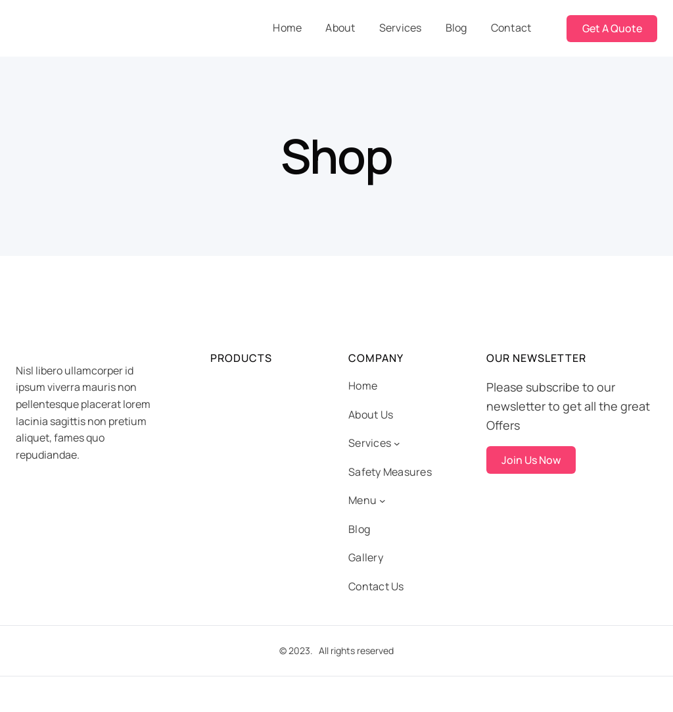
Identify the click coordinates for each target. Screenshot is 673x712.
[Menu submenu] (382, 500)
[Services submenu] (397, 443)
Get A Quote (612, 28)
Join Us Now (531, 460)
